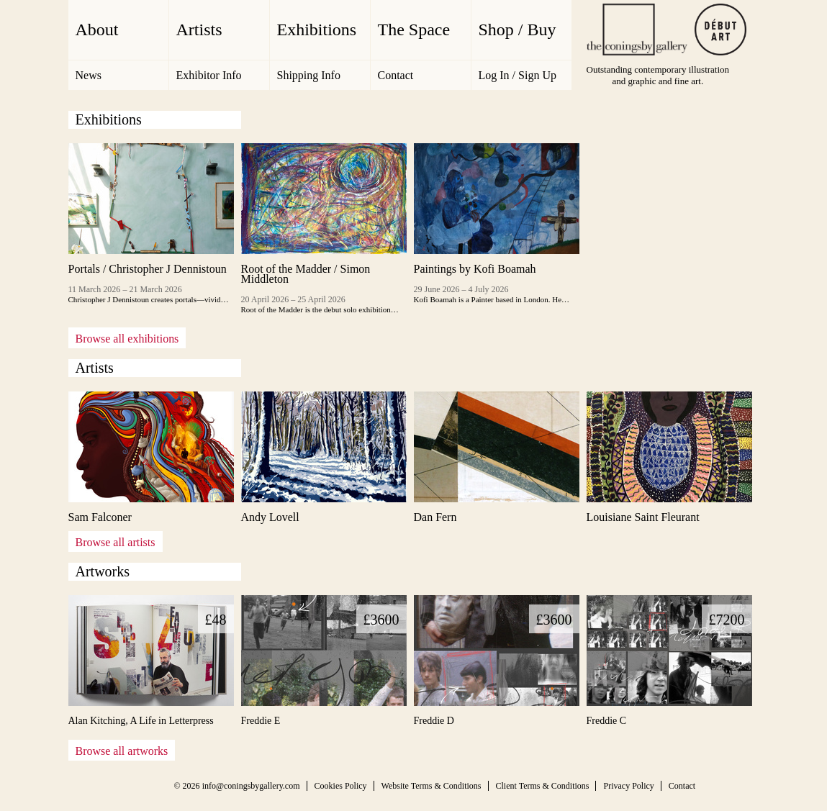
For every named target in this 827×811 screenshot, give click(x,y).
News (88, 75)
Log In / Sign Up (517, 75)
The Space (414, 29)
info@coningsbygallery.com (251, 786)
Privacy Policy (628, 786)
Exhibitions (317, 29)
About (97, 29)
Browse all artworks (122, 751)
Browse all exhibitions (127, 338)
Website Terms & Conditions (431, 786)
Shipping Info (308, 75)
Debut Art (720, 29)
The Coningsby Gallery (637, 29)
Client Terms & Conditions (542, 786)
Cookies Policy (341, 786)
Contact (396, 75)
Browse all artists (115, 542)
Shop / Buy (517, 29)
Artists (199, 29)
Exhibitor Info (209, 75)
